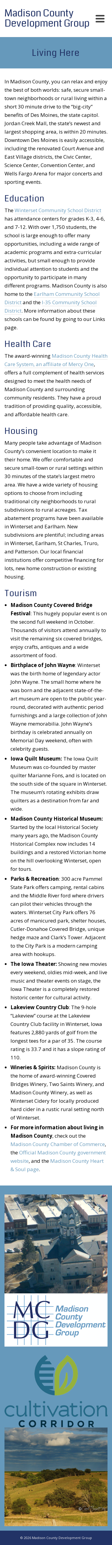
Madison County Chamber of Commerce (57, 1144)
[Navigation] (100, 18)
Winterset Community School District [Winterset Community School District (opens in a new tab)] (58, 210)
